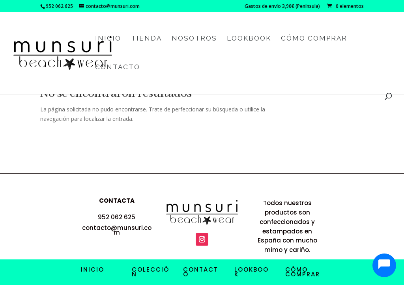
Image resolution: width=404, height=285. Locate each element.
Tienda (146, 38)
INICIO (92, 269)
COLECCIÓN (150, 271)
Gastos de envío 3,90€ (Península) (282, 6)
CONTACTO (200, 271)
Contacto (117, 67)
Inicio (108, 38)
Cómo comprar (314, 38)
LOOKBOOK (251, 271)
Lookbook (249, 38)
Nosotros (194, 38)
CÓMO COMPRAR (302, 271)
